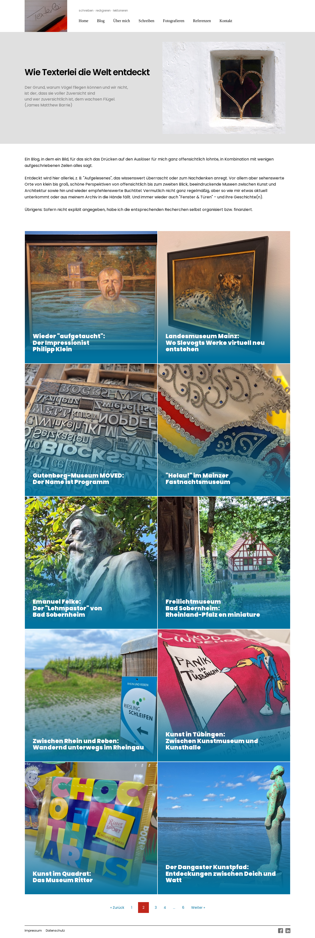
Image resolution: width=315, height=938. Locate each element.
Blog (101, 21)
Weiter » (198, 907)
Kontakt (226, 21)
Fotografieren (173, 21)
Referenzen (202, 21)
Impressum (33, 930)
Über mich (121, 21)
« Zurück (117, 907)
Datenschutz (55, 930)
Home (83, 21)
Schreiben (146, 21)
